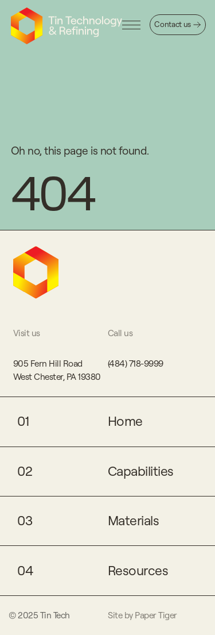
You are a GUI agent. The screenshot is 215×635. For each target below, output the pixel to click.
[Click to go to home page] (66, 25)
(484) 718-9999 (135, 363)
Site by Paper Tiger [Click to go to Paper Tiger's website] (142, 615)
